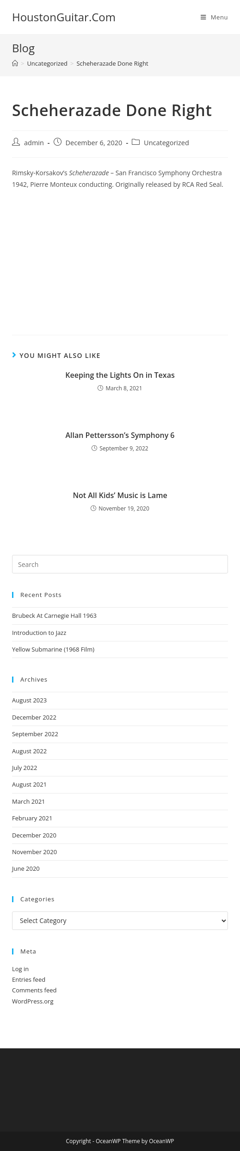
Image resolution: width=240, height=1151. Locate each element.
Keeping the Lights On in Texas (119, 375)
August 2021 (29, 784)
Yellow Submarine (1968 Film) (53, 649)
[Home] (15, 63)
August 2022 (29, 751)
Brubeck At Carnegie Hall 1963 (54, 615)
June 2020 (26, 868)
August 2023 (29, 700)
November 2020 (34, 852)
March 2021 (28, 801)
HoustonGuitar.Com (64, 17)
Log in (20, 969)
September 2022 (35, 734)
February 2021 (32, 818)
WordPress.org (33, 1001)
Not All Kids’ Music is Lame (120, 495)
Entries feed (28, 979)
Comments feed (34, 990)
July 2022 (24, 767)
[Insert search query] (120, 564)
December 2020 (34, 835)
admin (34, 142)
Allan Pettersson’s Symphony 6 (119, 435)
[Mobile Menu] (214, 17)
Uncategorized (166, 142)
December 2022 (34, 717)
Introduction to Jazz (39, 632)
